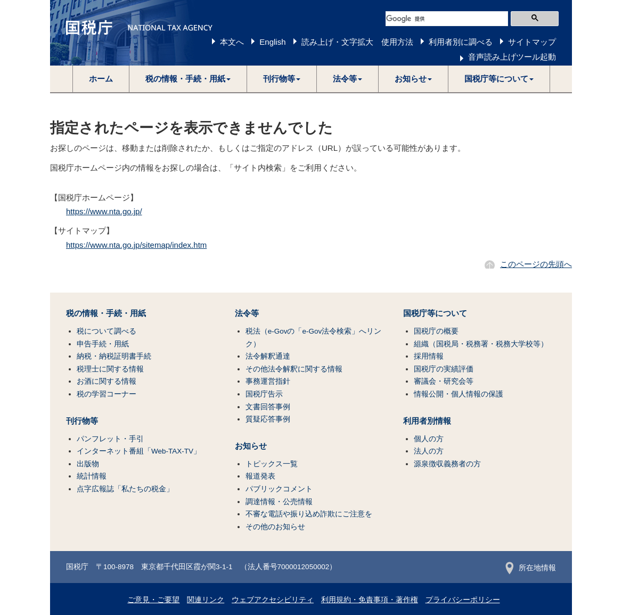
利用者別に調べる (461, 41)
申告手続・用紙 (103, 344)
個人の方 (429, 439)
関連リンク (205, 600)
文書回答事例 (267, 407)
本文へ (232, 41)
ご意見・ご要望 (153, 600)
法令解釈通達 (267, 356)
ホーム (101, 78)
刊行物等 (82, 421)
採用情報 (429, 356)
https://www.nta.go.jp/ (104, 211)
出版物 (88, 464)
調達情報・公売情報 (279, 502)
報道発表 (260, 476)
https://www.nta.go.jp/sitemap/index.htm (136, 244)
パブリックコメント (279, 489)
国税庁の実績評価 (443, 369)
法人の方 (429, 451)
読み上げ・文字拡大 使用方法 (357, 41)
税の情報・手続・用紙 (106, 313)
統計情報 (92, 476)
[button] (188, 79)
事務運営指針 (267, 381)
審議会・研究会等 (443, 381)
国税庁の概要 (436, 331)
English (272, 41)
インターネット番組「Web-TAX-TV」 (139, 451)
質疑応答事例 (267, 419)
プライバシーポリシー (462, 600)
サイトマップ (532, 41)
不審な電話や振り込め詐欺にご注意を (308, 514)
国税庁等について (435, 313)
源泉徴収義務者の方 (447, 464)
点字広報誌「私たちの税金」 (125, 489)
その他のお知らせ (275, 527)
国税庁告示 (264, 394)
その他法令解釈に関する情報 (293, 369)
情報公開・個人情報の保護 (458, 394)
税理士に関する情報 (110, 369)
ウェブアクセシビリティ (273, 600)
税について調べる (106, 331)
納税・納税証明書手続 (114, 356)
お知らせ (251, 446)
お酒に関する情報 (106, 381)
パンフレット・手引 (110, 439)
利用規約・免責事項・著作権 (369, 600)
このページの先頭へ (536, 264)
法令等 (247, 313)
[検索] (447, 19)
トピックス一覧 (271, 464)
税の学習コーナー (106, 394)
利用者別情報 (427, 421)
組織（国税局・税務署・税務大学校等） (481, 344)
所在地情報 (530, 568)
